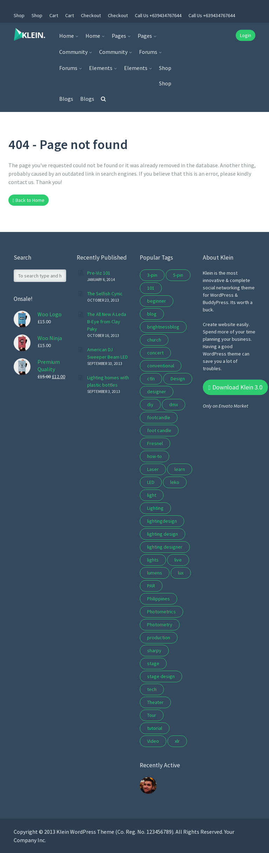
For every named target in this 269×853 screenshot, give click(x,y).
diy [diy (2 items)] (150, 404)
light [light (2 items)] (151, 495)
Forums (148, 51)
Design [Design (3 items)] (178, 378)
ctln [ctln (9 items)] (151, 378)
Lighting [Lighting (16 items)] (155, 508)
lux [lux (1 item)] (181, 573)
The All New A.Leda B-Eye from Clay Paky (106, 321)
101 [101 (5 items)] (150, 288)
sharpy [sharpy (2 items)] (154, 650)
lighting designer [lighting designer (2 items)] (164, 547)
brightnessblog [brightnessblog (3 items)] (163, 327)
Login (245, 35)
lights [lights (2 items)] (153, 560)
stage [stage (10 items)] (153, 663)
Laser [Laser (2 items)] (153, 469)
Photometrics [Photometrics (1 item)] (161, 611)
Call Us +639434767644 (158, 15)
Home (66, 35)
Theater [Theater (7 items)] (155, 702)
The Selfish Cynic (105, 293)
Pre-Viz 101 (98, 273)
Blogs (66, 98)
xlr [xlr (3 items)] (177, 741)
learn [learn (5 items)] (179, 469)
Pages (119, 35)
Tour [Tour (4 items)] (151, 715)
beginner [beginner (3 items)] (156, 301)
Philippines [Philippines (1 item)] (158, 598)
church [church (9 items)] (154, 340)
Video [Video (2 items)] (153, 741)
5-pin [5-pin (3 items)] (178, 275)
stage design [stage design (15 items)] (161, 676)
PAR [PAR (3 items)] (151, 586)
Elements (100, 67)
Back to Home (28, 200)
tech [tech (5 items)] (152, 689)
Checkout (91, 15)
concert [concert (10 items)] (155, 353)
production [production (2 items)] (158, 637)
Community (73, 51)
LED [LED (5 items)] (150, 482)
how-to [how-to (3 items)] (154, 456)
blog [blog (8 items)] (152, 314)
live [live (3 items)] (178, 560)
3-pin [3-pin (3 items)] (152, 275)
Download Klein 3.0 (235, 387)
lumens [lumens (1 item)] (154, 573)
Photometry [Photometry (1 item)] (159, 624)
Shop (19, 15)
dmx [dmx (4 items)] (173, 404)
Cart (53, 15)
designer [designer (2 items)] (156, 391)
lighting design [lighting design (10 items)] (162, 534)
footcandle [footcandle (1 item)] (158, 417)
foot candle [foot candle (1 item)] (159, 430)
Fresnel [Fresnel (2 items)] (155, 443)
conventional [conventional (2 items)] (160, 365)
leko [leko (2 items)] (174, 482)
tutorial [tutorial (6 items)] (154, 728)
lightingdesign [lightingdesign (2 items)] (162, 521)
